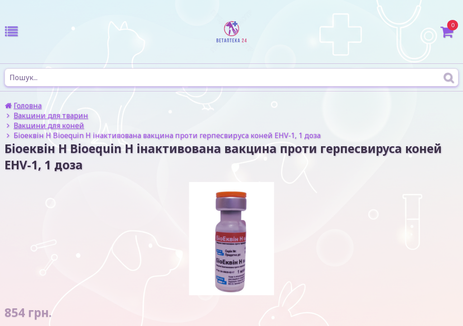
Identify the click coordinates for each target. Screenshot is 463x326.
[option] (231, 238)
